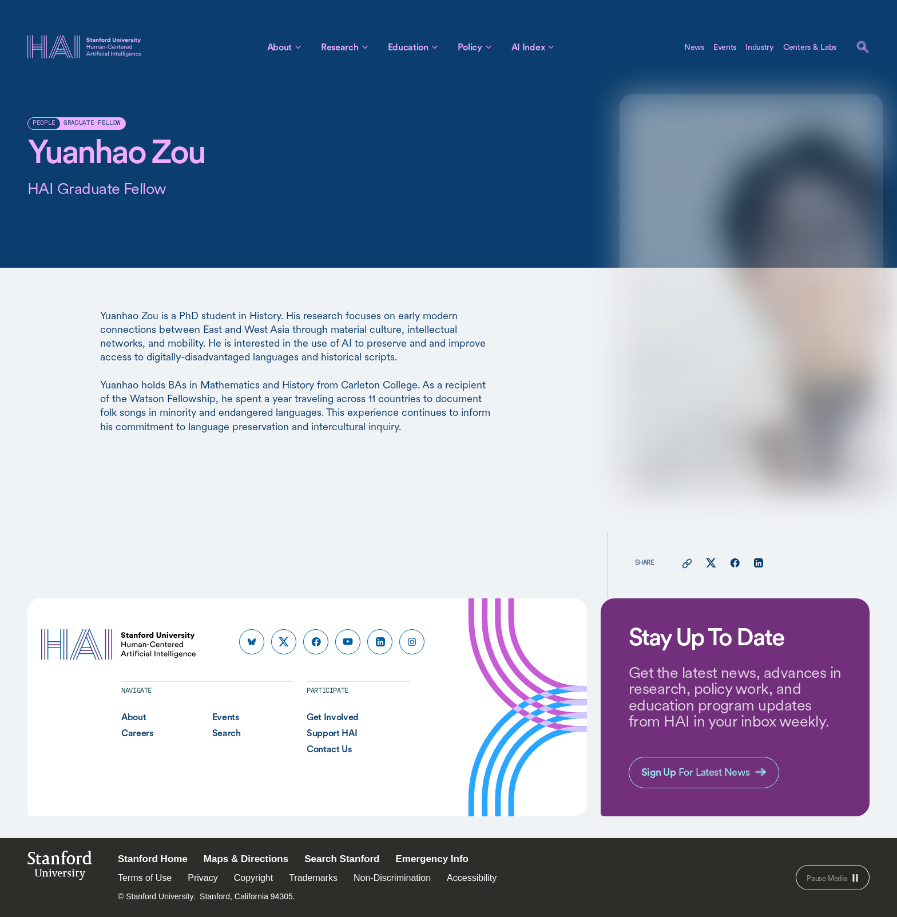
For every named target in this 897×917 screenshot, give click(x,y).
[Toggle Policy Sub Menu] (488, 47)
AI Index (528, 46)
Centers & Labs (809, 47)
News (694, 47)
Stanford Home (153, 859)
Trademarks (313, 878)
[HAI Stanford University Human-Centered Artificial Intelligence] (84, 46)
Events (724, 47)
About (279, 46)
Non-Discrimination (392, 878)
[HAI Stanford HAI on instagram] (411, 641)
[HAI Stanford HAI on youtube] (347, 641)
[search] (863, 47)
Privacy (202, 878)
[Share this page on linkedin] (758, 563)
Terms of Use (145, 878)
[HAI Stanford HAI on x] (283, 641)
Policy (470, 46)
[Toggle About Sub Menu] (298, 47)
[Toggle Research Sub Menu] (365, 47)
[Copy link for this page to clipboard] (687, 563)
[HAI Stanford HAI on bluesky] (251, 641)
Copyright (253, 878)
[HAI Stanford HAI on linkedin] (379, 641)
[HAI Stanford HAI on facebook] (315, 641)
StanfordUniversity (59, 868)
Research (339, 46)
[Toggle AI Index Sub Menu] (551, 47)
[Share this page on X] (711, 563)
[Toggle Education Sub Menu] (435, 47)
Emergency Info (432, 859)
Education (408, 46)
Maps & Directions (246, 859)
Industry (759, 47)
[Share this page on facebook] (735, 563)
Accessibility (472, 878)
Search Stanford (341, 859)
